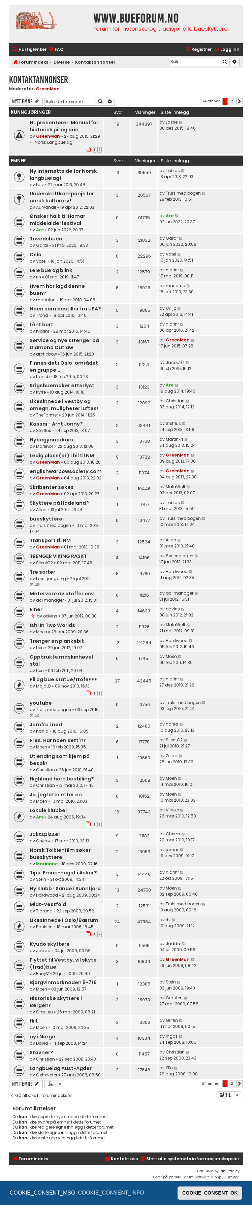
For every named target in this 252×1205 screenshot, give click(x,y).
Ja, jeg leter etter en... (58, 794)
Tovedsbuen (46, 238)
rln (38, 277)
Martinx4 (45, 446)
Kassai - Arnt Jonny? (56, 424)
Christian (175, 401)
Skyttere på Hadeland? (59, 503)
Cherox (43, 841)
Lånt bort (41, 324)
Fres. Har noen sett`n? (58, 740)
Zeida (172, 756)
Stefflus (43, 430)
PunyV (42, 973)
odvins (50, 616)
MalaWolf (175, 487)
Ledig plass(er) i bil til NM (62, 455)
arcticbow (46, 354)
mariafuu (46, 300)
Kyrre (41, 392)
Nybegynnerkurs (51, 439)
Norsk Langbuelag (53, 142)
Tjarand (44, 911)
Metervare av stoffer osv (62, 593)
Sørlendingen (179, 556)
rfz (168, 920)
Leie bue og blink (51, 270)
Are (40, 230)
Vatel (41, 261)
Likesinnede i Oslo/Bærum (64, 920)
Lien (40, 647)
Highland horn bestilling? (62, 778)
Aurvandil (46, 207)
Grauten (44, 1012)
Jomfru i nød (46, 724)
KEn (169, 1068)
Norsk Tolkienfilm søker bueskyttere (60, 854)
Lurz (40, 185)
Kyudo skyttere (50, 944)
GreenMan (48, 89)
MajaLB (43, 686)
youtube (41, 703)
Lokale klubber (48, 810)
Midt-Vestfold (48, 904)
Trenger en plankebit (57, 641)
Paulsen (44, 927)
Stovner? (41, 1052)
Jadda (43, 950)
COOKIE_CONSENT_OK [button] (210, 1193)
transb (43, 376)
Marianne (47, 864)
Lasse (172, 122)
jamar (172, 849)
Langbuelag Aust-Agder (61, 1068)
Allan (41, 509)
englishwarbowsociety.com (66, 471)
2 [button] (232, 101)
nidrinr (172, 270)
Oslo (35, 254)
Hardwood (177, 571)
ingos (172, 1036)
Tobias (173, 170)
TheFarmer (47, 415)
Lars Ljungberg (51, 578)
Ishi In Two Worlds (52, 625)
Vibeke (172, 810)
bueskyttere (46, 518)
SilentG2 (44, 563)
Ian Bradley (230, 1171)
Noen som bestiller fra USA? (65, 308)
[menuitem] (56, 49)
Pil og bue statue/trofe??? (64, 679)
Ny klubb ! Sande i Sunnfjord (65, 888)
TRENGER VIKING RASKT (58, 556)
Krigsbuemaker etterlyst (62, 385)
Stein (41, 879)
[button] (239, 101)
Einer (36, 609)
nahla (42, 731)
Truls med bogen (183, 193)
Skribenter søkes (52, 487)
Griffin (172, 1020)
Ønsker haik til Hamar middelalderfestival (57, 220)
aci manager (50, 600)
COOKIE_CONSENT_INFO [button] (111, 1193)
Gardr (42, 245)
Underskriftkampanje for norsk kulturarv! (62, 197)
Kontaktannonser (38, 79)
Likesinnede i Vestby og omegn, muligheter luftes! (64, 405)
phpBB (174, 1177)
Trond (42, 315)
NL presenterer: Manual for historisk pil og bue (64, 126)
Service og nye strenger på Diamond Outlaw (64, 344)
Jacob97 (175, 362)
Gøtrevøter (46, 1075)
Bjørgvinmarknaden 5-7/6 (63, 982)
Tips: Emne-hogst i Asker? (63, 872)
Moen (41, 632)
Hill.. (35, 1020)
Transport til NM (50, 540)
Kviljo (171, 308)
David (42, 1043)
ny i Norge (42, 1036)
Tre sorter (42, 572)
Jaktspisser (45, 834)
